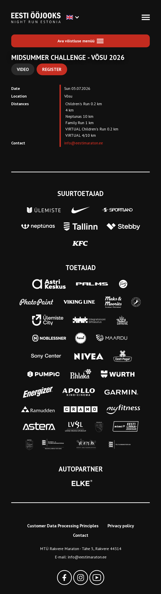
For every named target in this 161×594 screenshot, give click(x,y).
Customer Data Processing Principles (63, 526)
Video (23, 69)
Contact (80, 535)
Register (52, 69)
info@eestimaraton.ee (83, 143)
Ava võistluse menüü (76, 40)
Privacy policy (121, 526)
